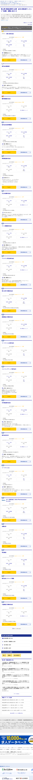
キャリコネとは (26, 747)
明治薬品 (4, 552)
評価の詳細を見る (24, 60)
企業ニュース (13, 747)
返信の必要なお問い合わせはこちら (24, 754)
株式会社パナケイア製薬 (8, 578)
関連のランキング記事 (28, 22)
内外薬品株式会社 (6, 402)
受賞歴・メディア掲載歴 (4, 749)
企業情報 (18, 749)
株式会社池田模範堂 (7, 124)
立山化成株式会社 (6, 193)
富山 (4, 655)
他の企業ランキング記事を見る (16, 713)
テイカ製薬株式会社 (7, 226)
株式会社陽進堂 (6, 66)
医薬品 (9, 655)
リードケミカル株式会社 (8, 343)
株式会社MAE (5, 435)
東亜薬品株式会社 (6, 158)
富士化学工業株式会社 (7, 291)
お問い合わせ (13, 749)
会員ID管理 (20, 747)
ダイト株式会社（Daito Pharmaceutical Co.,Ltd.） (16, 500)
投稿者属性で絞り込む (8, 638)
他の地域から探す (7, 644)
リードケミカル (6, 467)
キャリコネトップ (3, 747)
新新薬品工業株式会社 (7, 317)
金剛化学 (4, 526)
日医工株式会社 (10, 33)
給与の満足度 (16, 655)
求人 (9, 747)
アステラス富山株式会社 (8, 258)
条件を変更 (30, 24)
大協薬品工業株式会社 (7, 604)
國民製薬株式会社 (6, 98)
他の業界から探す (7, 648)
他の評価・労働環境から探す (10, 641)
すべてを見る (16, 693)
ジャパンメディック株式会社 (9, 369)
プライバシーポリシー (26, 749)
